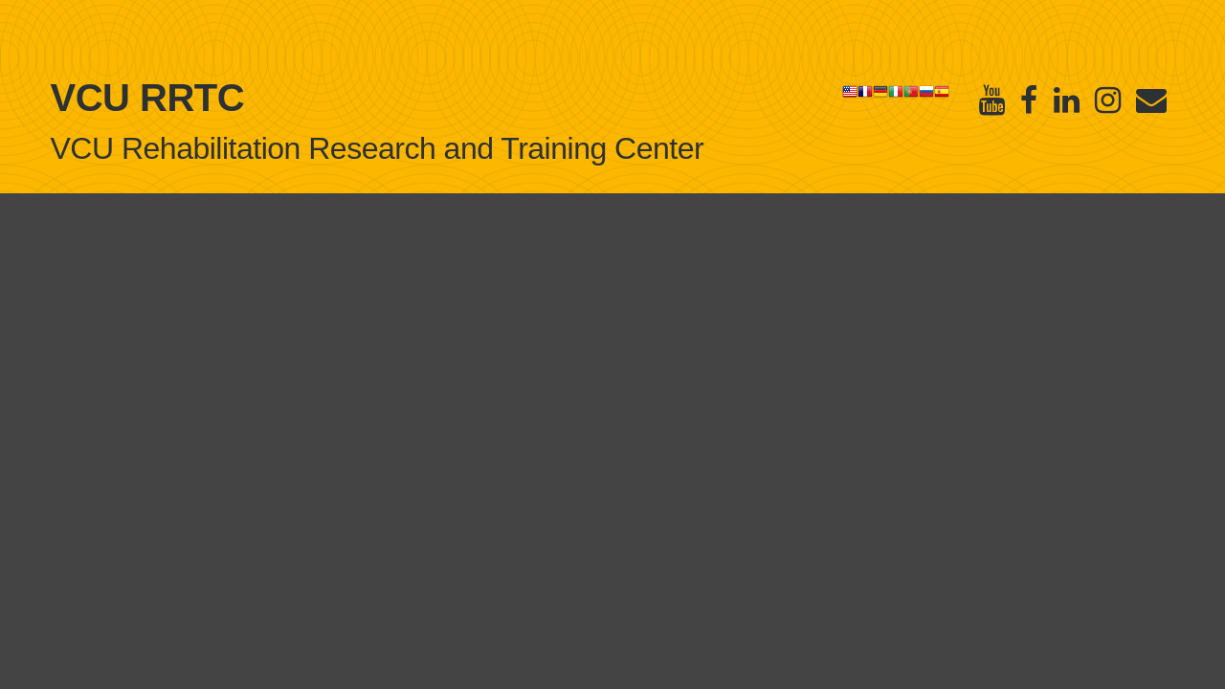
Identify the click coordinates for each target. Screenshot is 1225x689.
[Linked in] (1067, 99)
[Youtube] (992, 99)
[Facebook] (1028, 99)
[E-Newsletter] (1151, 99)
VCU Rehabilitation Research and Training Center (377, 148)
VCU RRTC (148, 98)
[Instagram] (1108, 99)
